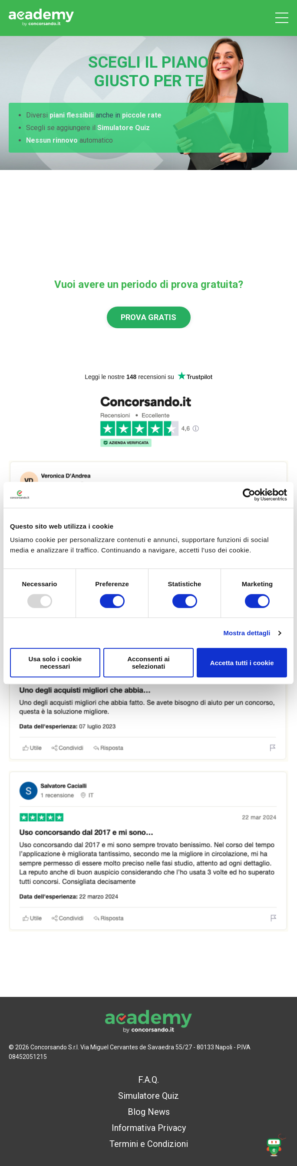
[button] (276, 1145)
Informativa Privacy (149, 1128)
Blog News (149, 1112)
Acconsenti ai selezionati (148, 662)
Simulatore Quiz (148, 1096)
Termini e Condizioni (148, 1144)
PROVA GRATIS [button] (149, 317)
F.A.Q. (148, 1080)
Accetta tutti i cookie (242, 662)
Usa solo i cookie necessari (55, 662)
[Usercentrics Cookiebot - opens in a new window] (249, 494)
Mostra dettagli (246, 633)
